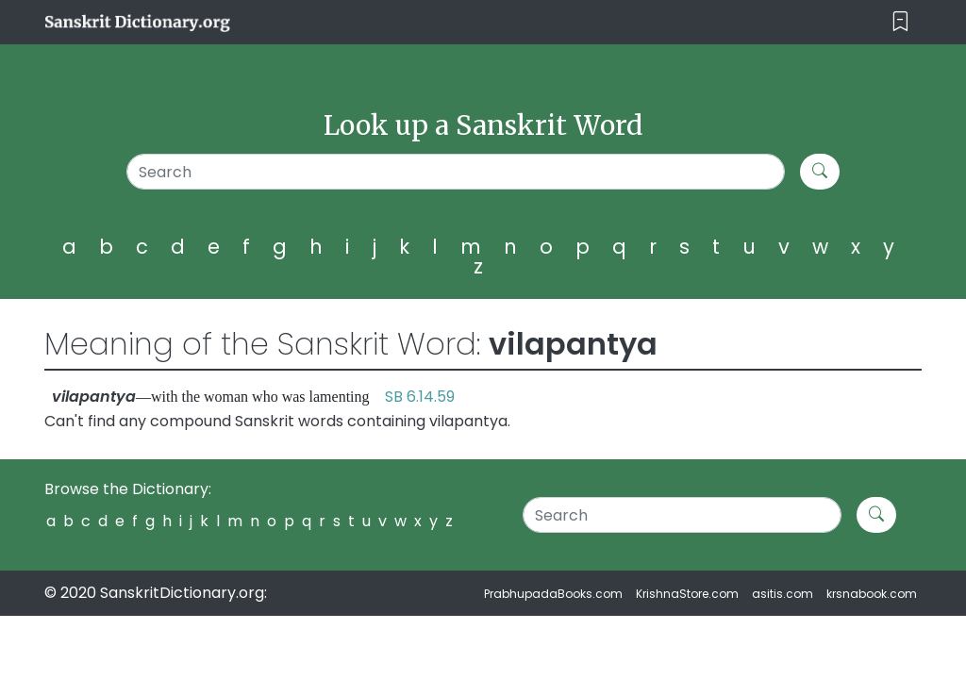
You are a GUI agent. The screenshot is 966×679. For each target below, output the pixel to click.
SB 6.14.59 (420, 396)
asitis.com (782, 594)
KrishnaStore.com (687, 594)
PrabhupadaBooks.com (553, 594)
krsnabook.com (871, 594)
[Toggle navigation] (900, 22)
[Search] (455, 172)
